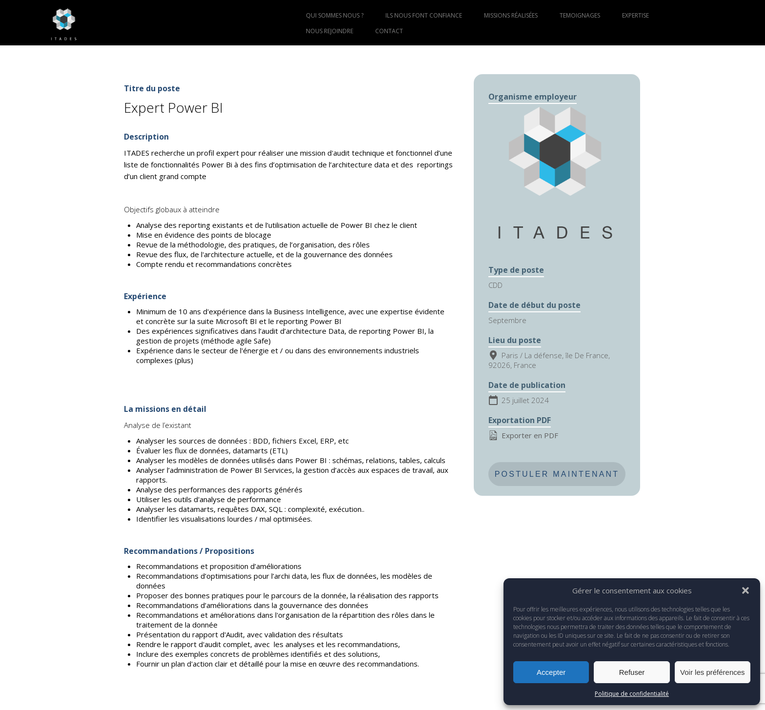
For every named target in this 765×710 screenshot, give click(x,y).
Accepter (551, 672)
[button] (745, 590)
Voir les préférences (712, 672)
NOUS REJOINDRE (329, 31)
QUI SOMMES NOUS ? (334, 15)
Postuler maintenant (557, 474)
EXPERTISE (635, 15)
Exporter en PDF (523, 435)
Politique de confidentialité (632, 694)
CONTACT (389, 31)
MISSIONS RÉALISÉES (511, 15)
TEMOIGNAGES (580, 15)
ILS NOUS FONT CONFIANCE (423, 15)
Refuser (632, 672)
